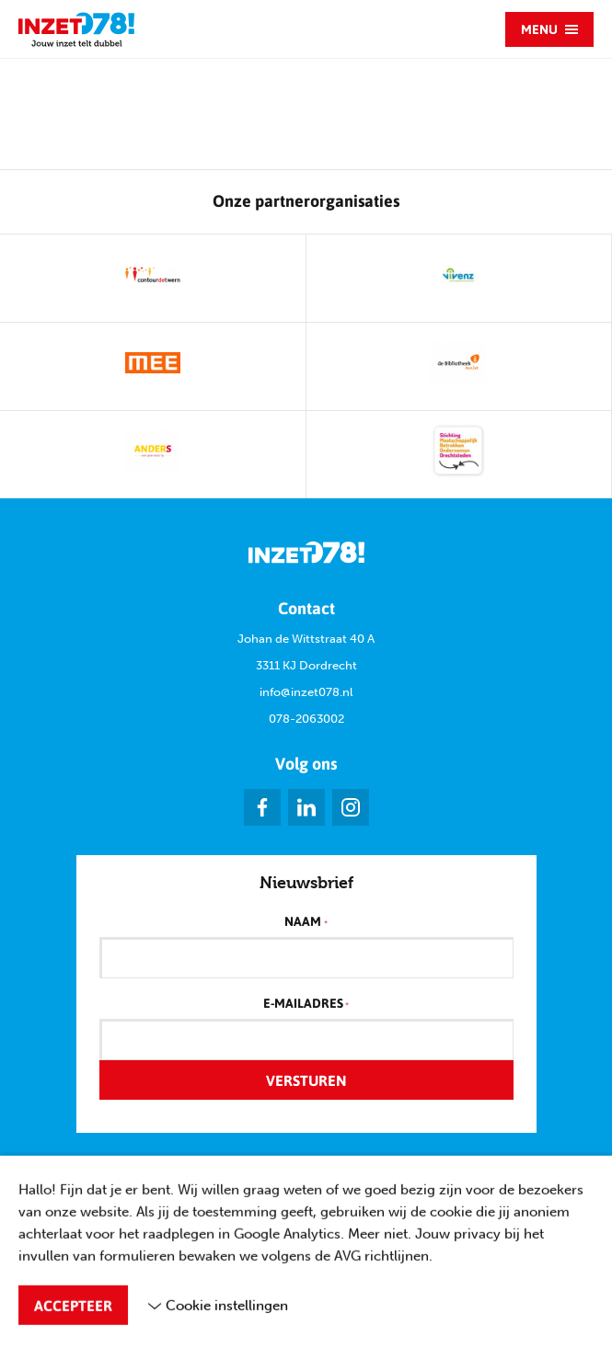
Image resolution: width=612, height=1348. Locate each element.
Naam (305, 922)
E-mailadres (306, 1004)
